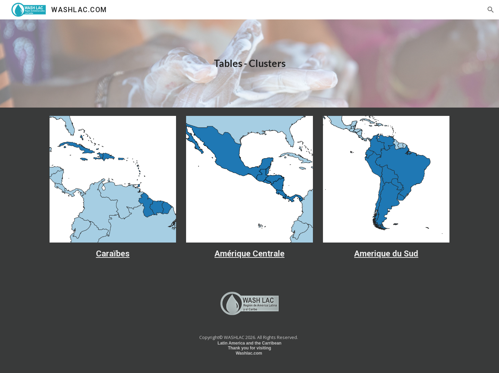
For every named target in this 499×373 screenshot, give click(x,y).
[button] (490, 9)
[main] (249, 63)
